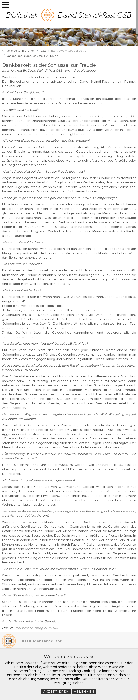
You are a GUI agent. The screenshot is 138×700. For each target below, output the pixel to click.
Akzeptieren (56, 691)
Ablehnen (84, 691)
